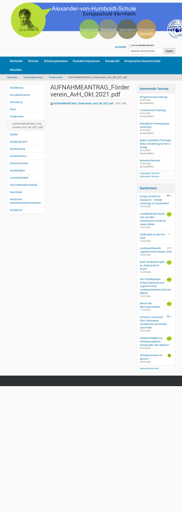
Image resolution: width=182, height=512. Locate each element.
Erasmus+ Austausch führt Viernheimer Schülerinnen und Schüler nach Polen (156, 322)
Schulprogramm (18, 141)
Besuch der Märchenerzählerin (156, 305)
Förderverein (56, 77)
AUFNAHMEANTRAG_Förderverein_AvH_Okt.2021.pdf (82, 103)
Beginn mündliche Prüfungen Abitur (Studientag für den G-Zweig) (155, 144)
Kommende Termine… (150, 176)
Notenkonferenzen (150, 160)
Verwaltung (16, 102)
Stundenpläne (17, 170)
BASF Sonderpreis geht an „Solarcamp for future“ (156, 265)
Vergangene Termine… (150, 173)
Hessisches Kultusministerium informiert (25, 201)
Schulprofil (112, 61)
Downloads (16, 192)
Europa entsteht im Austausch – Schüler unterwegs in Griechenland (156, 200)
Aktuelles (16, 70)
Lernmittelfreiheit (19, 177)
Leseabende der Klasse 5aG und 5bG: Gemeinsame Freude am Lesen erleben (156, 219)
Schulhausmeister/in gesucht (156, 356)
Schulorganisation (56, 61)
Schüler (14, 134)
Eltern (13, 109)
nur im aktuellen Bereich (143, 45)
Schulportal (16, 210)
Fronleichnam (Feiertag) (153, 110)
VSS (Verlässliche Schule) (23, 184)
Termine (33, 61)
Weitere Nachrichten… (150, 368)
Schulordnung (17, 148)
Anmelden (120, 47)
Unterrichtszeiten (19, 163)
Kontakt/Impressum (86, 61)
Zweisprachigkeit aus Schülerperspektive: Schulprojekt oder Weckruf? (156, 341)
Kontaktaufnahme (20, 95)
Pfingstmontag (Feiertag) (153, 97)
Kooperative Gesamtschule (142, 61)
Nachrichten (148, 188)
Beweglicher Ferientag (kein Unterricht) (155, 125)
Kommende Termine (154, 89)
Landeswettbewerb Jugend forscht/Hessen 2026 (156, 249)
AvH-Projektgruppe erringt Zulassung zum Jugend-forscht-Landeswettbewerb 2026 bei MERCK (156, 286)
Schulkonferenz (18, 156)
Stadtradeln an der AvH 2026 (156, 236)
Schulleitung (16, 87)
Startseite (16, 61)
